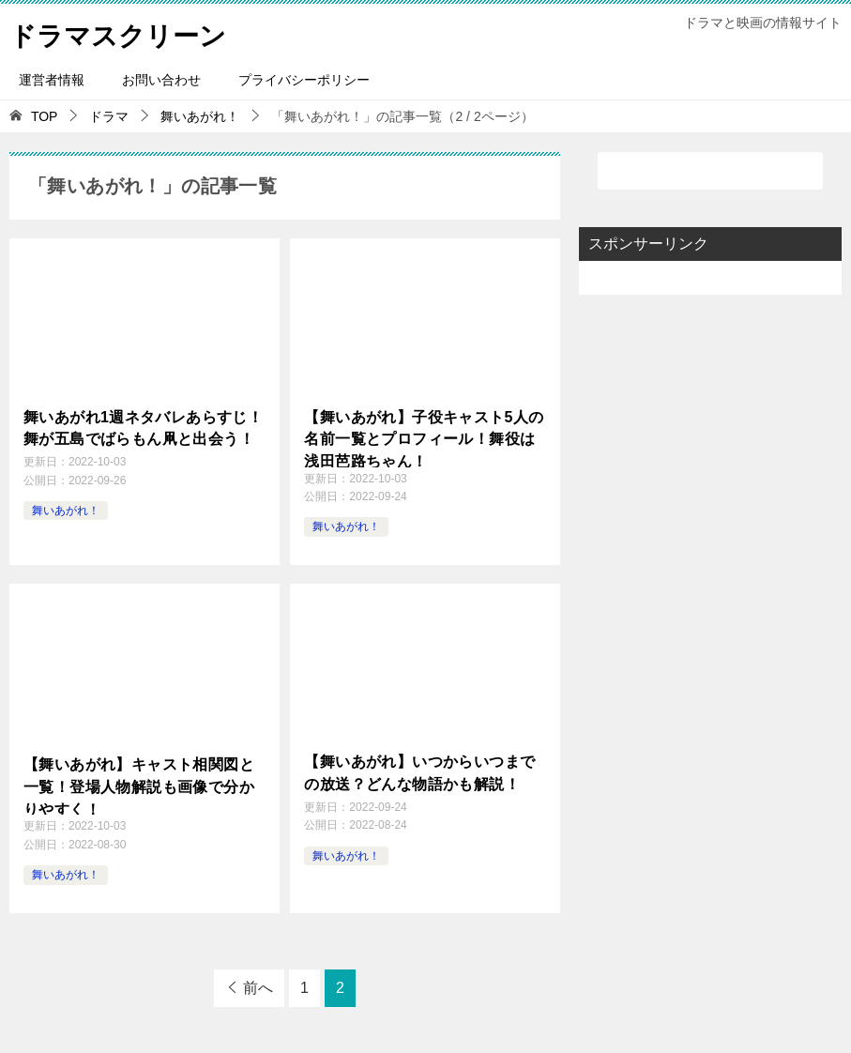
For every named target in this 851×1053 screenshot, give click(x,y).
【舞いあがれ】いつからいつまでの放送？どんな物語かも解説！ (419, 771)
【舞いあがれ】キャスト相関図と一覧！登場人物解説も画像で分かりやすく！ (138, 784)
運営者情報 (51, 79)
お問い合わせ (161, 79)
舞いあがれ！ (65, 507)
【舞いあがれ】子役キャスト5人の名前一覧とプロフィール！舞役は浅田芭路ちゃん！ (423, 437)
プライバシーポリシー (304, 79)
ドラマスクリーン (125, 32)
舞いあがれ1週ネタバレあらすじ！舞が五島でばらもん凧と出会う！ (143, 426)
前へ (258, 988)
